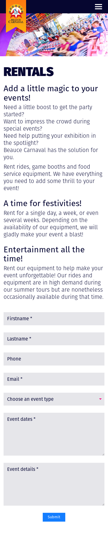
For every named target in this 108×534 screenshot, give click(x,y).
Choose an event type (30, 399)
